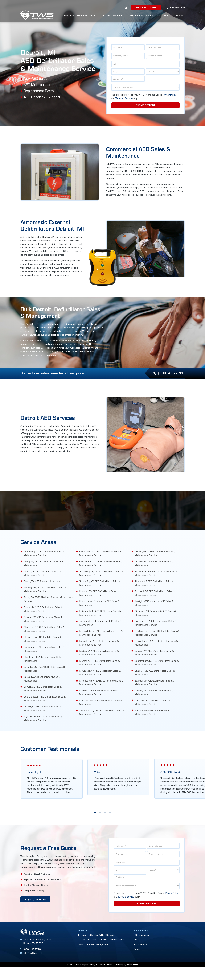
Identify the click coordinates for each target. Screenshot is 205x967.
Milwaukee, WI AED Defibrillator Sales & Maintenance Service (100, 672)
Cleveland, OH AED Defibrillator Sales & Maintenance (44, 658)
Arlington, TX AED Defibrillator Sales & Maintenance (44, 563)
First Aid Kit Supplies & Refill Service (96, 934)
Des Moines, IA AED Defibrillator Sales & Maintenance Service (45, 698)
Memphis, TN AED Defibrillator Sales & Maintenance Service (99, 662)
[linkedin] (126, 7)
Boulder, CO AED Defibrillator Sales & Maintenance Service (43, 618)
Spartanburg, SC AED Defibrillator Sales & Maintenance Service (157, 662)
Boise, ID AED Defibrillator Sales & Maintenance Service (48, 599)
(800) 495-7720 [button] (168, 372)
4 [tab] (110, 812)
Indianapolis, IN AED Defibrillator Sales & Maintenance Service (100, 612)
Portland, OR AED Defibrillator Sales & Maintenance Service (155, 593)
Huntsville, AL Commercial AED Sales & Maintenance (99, 602)
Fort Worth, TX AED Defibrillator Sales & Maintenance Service (100, 563)
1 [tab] (95, 812)
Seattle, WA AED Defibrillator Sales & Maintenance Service (154, 652)
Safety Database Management (93, 944)
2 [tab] (100, 812)
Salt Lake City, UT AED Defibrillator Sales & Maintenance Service (157, 632)
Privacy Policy (169, 94)
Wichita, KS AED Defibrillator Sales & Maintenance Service (154, 712)
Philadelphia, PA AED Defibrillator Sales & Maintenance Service (156, 573)
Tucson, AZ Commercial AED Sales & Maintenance (154, 692)
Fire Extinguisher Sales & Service (150, 15)
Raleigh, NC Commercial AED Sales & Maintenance (154, 602)
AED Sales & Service (113, 15)
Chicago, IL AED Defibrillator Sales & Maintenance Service (42, 638)
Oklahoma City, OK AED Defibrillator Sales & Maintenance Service (102, 712)
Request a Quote (146, 7)
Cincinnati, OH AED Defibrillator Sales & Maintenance (44, 648)
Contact (180, 15)
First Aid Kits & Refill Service (79, 15)
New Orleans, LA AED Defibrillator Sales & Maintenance (101, 702)
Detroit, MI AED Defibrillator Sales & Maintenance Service (42, 708)
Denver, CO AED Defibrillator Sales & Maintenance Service (43, 688)
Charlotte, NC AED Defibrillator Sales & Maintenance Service (44, 628)
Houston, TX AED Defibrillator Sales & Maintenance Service (99, 593)
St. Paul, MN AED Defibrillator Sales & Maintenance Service (154, 682)
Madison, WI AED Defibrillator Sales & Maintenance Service (99, 652)
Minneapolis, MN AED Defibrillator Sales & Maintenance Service (101, 682)
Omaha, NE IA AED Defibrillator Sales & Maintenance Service (155, 553)
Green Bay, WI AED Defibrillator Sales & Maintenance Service (100, 583)
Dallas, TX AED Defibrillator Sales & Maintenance (42, 678)
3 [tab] (105, 812)
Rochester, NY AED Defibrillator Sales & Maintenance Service (155, 622)
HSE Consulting (141, 934)
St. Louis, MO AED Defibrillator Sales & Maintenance (155, 672)
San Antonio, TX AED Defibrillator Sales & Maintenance (156, 642)
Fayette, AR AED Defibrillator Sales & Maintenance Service (43, 718)
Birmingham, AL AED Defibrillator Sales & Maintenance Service (45, 589)
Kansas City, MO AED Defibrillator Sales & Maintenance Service (101, 632)
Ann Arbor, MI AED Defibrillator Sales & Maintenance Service (44, 553)
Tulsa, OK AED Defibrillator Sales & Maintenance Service (153, 702)
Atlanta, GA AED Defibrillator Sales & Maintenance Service (43, 573)
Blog (136, 939)
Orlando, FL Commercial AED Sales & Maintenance (154, 563)
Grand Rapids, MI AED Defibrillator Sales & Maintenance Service (101, 573)
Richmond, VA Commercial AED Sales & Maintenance (155, 612)
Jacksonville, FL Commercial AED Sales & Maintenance (100, 622)
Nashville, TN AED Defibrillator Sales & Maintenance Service (99, 692)
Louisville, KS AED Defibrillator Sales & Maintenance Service (99, 642)
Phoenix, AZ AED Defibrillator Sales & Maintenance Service (154, 583)
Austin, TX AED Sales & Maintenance (43, 581)
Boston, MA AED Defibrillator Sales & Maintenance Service (43, 609)
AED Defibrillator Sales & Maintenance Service (101, 939)
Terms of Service (123, 98)
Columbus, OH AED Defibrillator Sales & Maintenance (44, 668)
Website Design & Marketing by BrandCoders (118, 964)
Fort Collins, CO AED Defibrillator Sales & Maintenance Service (100, 553)
